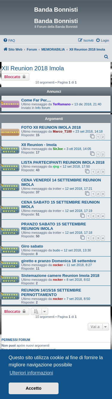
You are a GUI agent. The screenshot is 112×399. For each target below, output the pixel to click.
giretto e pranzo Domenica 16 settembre (58, 261)
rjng (56, 166)
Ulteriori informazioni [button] (31, 372)
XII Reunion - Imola (39, 144)
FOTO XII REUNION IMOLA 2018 (51, 127)
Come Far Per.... (36, 100)
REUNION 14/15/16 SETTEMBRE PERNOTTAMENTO (51, 292)
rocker (58, 265)
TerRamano (62, 104)
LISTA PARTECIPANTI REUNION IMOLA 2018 (63, 162)
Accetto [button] (34, 388)
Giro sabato (32, 246)
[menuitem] (9, 40)
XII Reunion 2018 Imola (32, 68)
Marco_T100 (62, 131)
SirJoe (58, 149)
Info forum (42, 108)
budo (56, 250)
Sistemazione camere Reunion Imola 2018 (60, 275)
